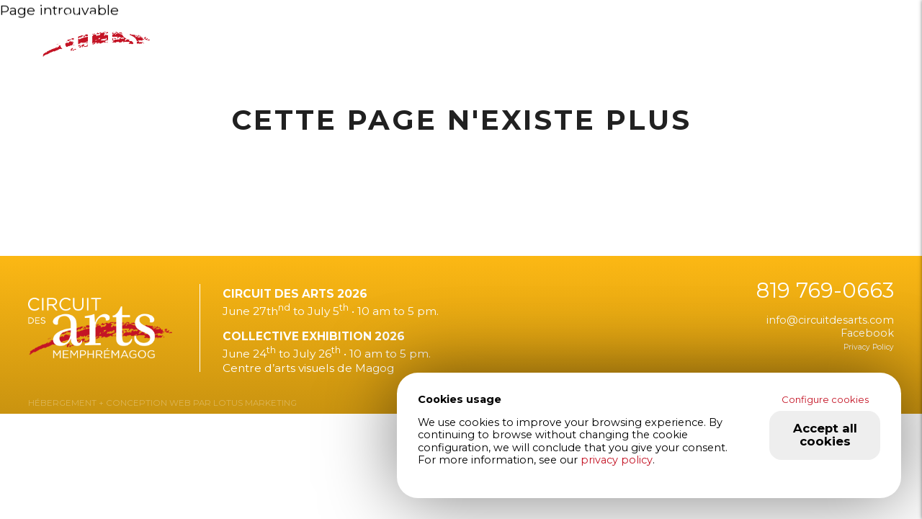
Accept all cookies (825, 434)
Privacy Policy (868, 347)
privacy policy (617, 459)
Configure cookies (825, 399)
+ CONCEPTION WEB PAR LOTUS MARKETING (197, 403)
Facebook (867, 333)
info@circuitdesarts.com (830, 320)
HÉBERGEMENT (62, 403)
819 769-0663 (825, 290)
